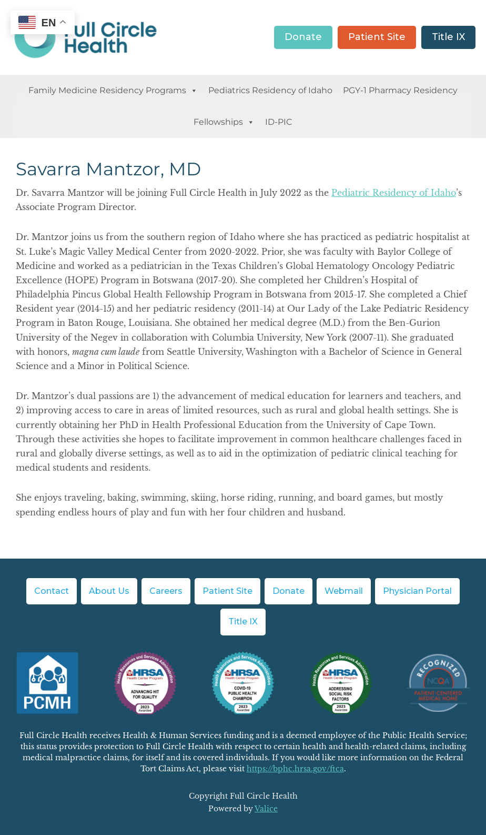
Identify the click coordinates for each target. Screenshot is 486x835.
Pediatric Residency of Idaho (393, 192)
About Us (109, 591)
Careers (166, 591)
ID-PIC (278, 122)
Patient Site (377, 37)
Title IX (448, 37)
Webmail (344, 591)
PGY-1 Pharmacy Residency (400, 90)
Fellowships (224, 122)
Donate (303, 37)
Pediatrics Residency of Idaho (270, 90)
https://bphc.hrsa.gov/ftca (295, 768)
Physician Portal (417, 591)
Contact (51, 591)
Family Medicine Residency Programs (113, 90)
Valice (266, 808)
